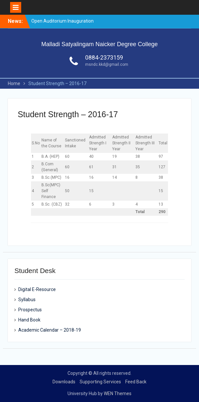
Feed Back (135, 381)
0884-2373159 (104, 57)
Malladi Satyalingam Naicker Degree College (99, 44)
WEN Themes (117, 393)
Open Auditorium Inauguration (62, 21)
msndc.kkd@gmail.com (106, 64)
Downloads (64, 381)
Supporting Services (100, 381)
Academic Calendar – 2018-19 (49, 330)
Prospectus (30, 309)
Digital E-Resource (37, 289)
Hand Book (29, 319)
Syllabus (27, 299)
